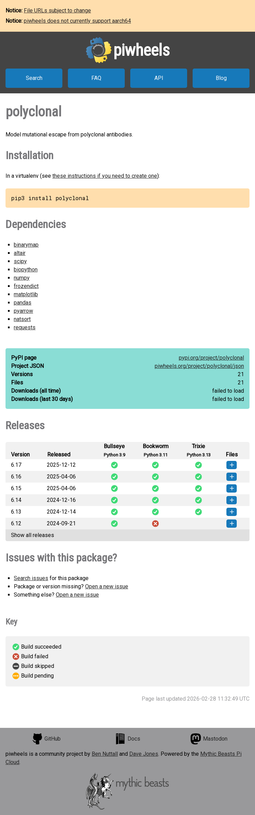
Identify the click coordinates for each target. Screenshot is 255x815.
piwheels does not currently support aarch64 (77, 21)
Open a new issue (106, 586)
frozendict (26, 286)
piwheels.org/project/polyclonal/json (199, 366)
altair (20, 253)
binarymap (26, 244)
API (158, 78)
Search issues (31, 578)
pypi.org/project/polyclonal (211, 357)
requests (24, 327)
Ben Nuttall (105, 754)
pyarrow (23, 311)
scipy (20, 261)
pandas (22, 302)
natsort (22, 319)
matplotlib (26, 294)
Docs (127, 738)
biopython (26, 269)
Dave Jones (143, 754)
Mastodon (208, 738)
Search (34, 78)
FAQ (96, 78)
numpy (22, 278)
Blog (221, 78)
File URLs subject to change (57, 10)
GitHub (46, 738)
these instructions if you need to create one (104, 176)
